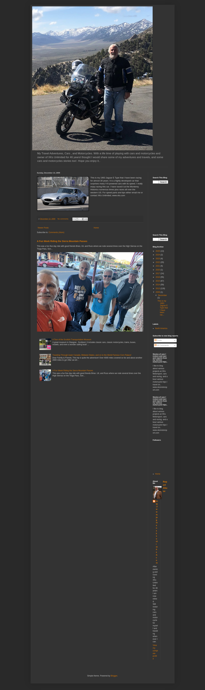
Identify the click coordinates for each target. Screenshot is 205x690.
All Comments (162, 345)
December (162, 295)
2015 (158, 281)
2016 (158, 277)
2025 (158, 251)
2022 (158, 262)
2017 (158, 273)
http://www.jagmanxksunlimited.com (157, 532)
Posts (158, 340)
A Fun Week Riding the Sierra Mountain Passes (62, 241)
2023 (158, 258)
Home (96, 228)
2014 (158, 285)
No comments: (63, 219)
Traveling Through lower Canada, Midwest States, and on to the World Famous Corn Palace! (91, 355)
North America (161, 328)
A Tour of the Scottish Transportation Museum (71, 339)
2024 (158, 255)
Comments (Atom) (56, 232)
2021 (158, 266)
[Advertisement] (179, 208)
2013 (158, 288)
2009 (158, 292)
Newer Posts (43, 228)
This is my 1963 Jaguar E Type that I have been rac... (162, 308)
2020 (158, 270)
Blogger (114, 676)
